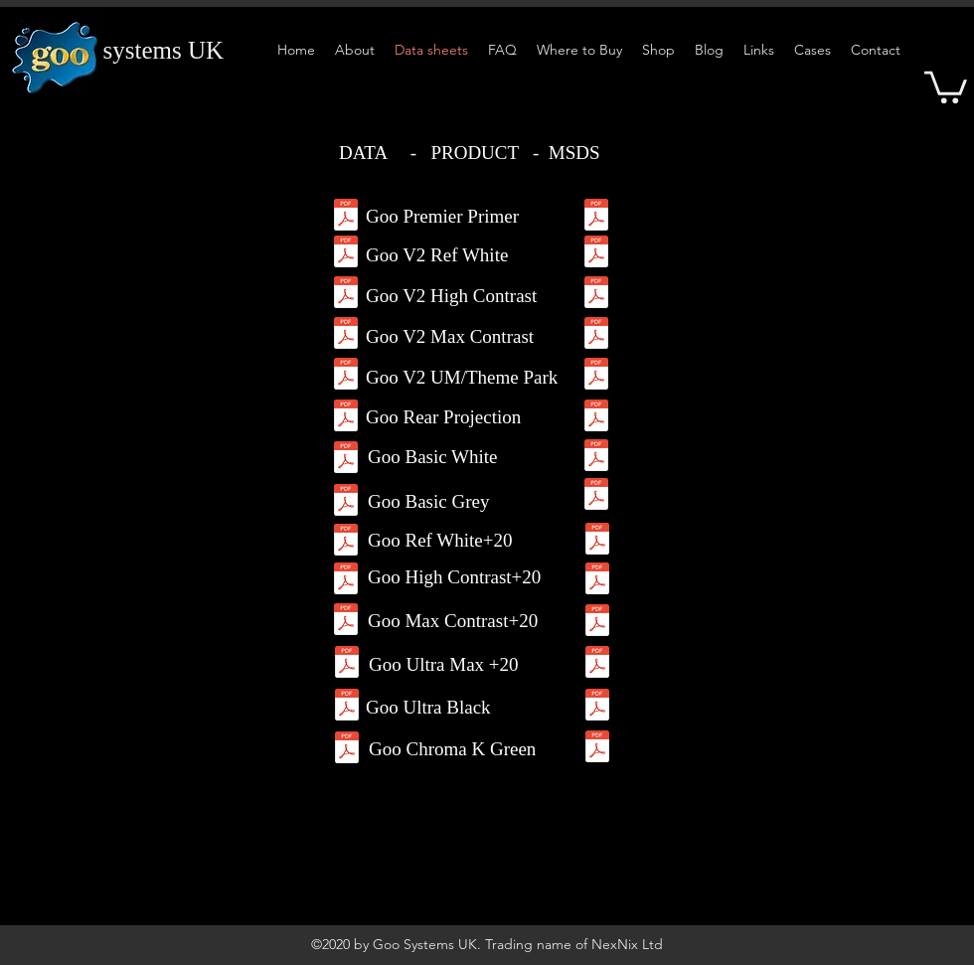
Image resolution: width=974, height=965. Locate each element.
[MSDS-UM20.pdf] (597, 664)
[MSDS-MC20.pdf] (597, 622)
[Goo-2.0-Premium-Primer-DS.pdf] (346, 217)
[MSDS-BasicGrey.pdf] (596, 496)
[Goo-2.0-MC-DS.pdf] (346, 335)
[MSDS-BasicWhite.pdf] (596, 457)
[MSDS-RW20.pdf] (597, 541)
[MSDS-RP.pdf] (596, 418)
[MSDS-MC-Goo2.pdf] (596, 335)
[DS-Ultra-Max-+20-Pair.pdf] (347, 664)
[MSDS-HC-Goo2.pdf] (596, 294)
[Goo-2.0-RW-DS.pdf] (346, 254)
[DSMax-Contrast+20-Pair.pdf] (346, 621)
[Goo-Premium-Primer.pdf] (596, 217)
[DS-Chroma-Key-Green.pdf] (347, 749)
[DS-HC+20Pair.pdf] (346, 581)
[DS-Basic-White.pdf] (346, 459)
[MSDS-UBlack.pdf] (597, 707)
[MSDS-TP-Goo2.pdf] (596, 376)
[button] (945, 85)
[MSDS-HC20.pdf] (597, 581)
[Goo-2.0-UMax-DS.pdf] (346, 376)
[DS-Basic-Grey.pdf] (346, 502)
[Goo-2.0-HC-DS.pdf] (346, 294)
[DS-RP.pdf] (346, 418)
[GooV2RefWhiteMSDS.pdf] (596, 254)
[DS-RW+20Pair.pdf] (346, 542)
